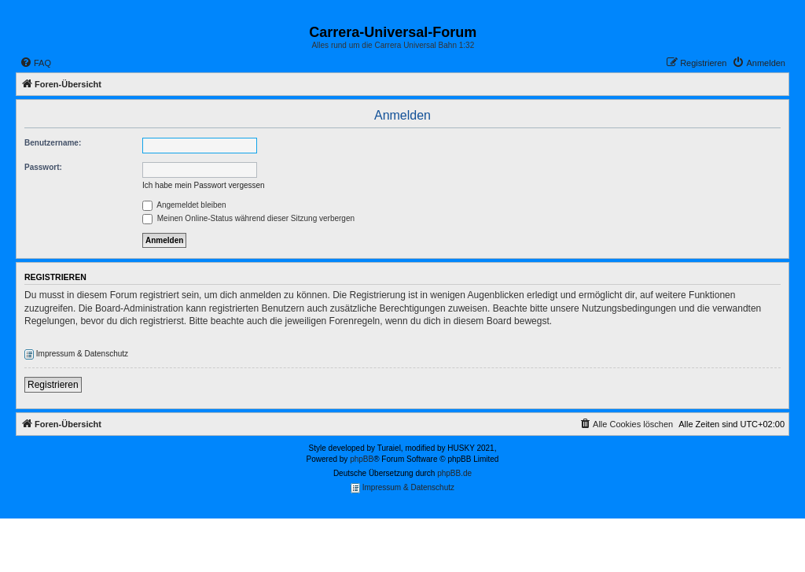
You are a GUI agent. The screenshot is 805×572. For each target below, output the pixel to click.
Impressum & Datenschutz (76, 354)
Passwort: (43, 167)
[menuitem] (35, 63)
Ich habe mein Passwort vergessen (203, 185)
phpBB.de (454, 473)
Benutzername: (52, 142)
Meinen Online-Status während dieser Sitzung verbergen (248, 218)
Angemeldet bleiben (184, 205)
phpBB (361, 459)
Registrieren (53, 384)
